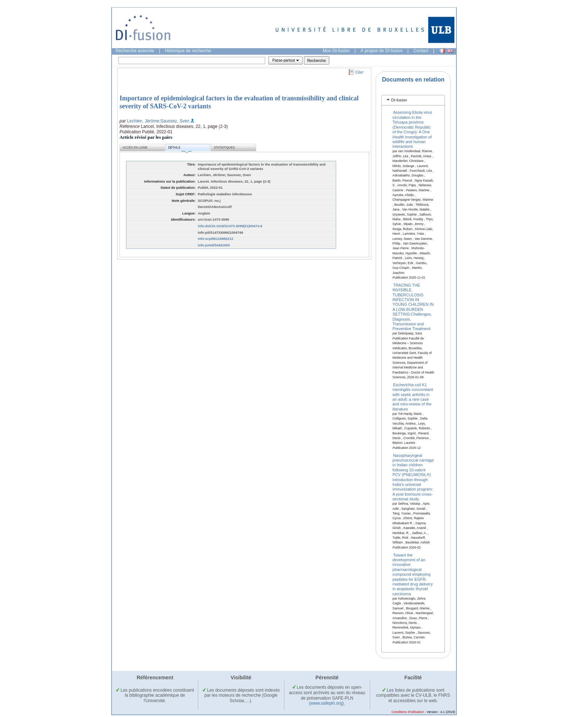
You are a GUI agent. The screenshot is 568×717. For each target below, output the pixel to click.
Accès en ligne (134, 147)
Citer (359, 72)
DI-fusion (399, 100)
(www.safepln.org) (326, 703)
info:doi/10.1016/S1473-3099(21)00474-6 (230, 226)
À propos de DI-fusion (381, 50)
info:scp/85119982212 (215, 239)
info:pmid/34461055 (214, 245)
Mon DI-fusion (336, 50)
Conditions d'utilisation (408, 712)
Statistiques (224, 147)
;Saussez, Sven (174, 121)
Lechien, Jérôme (143, 121)
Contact (420, 50)
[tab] (413, 100)
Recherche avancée (135, 50)
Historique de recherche (188, 50)
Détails (179, 148)
